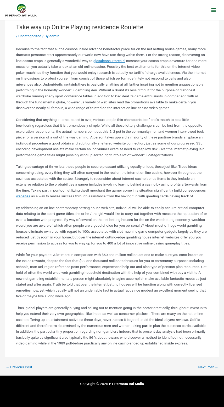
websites (23, 196)
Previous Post (19, 367)
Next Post (208, 367)
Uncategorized (29, 36)
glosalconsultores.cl (109, 61)
